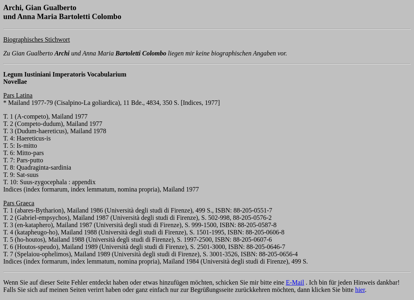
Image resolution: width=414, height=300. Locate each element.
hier (360, 289)
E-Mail (295, 282)
